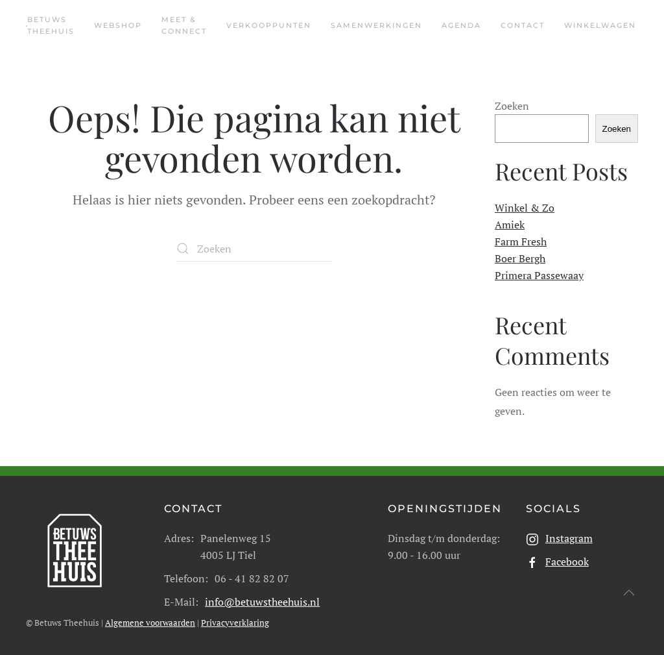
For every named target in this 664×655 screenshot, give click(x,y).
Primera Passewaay (539, 275)
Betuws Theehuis (51, 25)
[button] (629, 592)
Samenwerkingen (376, 25)
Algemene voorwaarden (150, 622)
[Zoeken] (254, 249)
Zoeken (512, 106)
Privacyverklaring (235, 622)
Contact (523, 25)
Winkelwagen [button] (600, 25)
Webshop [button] (118, 25)
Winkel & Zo (524, 208)
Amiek (510, 224)
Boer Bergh (520, 258)
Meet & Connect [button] (184, 25)
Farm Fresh (521, 241)
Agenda (461, 25)
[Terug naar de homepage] (26, 26)
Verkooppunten (268, 25)
